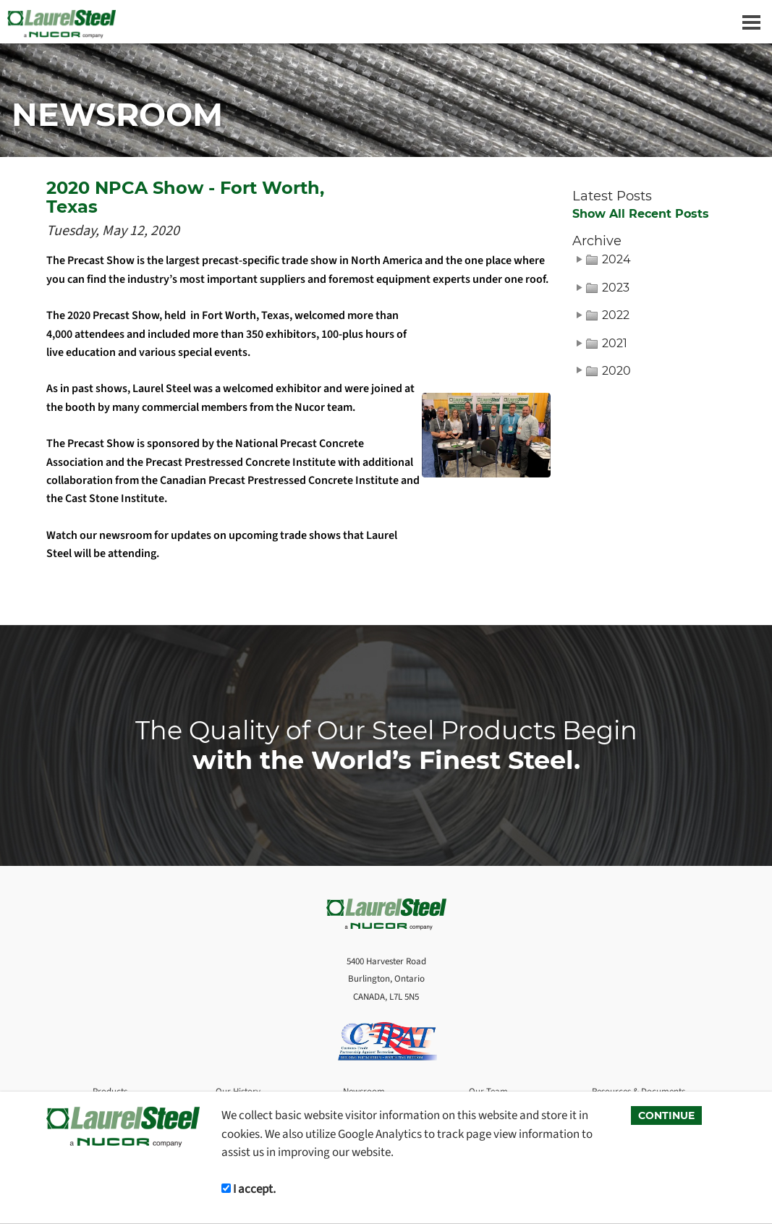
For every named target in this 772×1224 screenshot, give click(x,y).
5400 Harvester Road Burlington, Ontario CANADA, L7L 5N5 (386, 979)
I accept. (248, 1189)
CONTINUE (666, 1115)
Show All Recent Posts (640, 214)
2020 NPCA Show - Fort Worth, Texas (185, 197)
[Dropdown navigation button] (751, 22)
